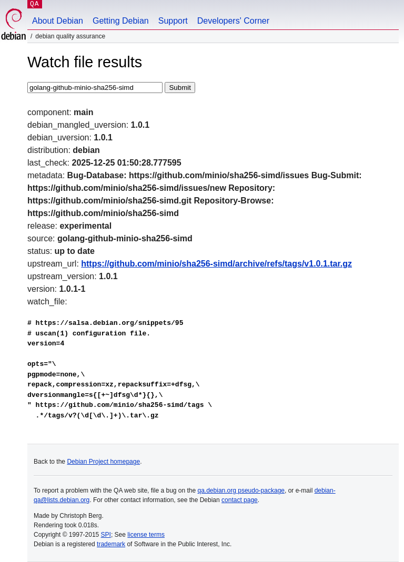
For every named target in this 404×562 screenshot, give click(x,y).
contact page (239, 500)
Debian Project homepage (103, 461)
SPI (106, 534)
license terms (146, 534)
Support (173, 20)
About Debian (57, 20)
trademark (111, 544)
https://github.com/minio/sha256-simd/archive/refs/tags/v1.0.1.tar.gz (216, 263)
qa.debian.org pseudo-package (241, 490)
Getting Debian (121, 20)
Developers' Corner (233, 20)
